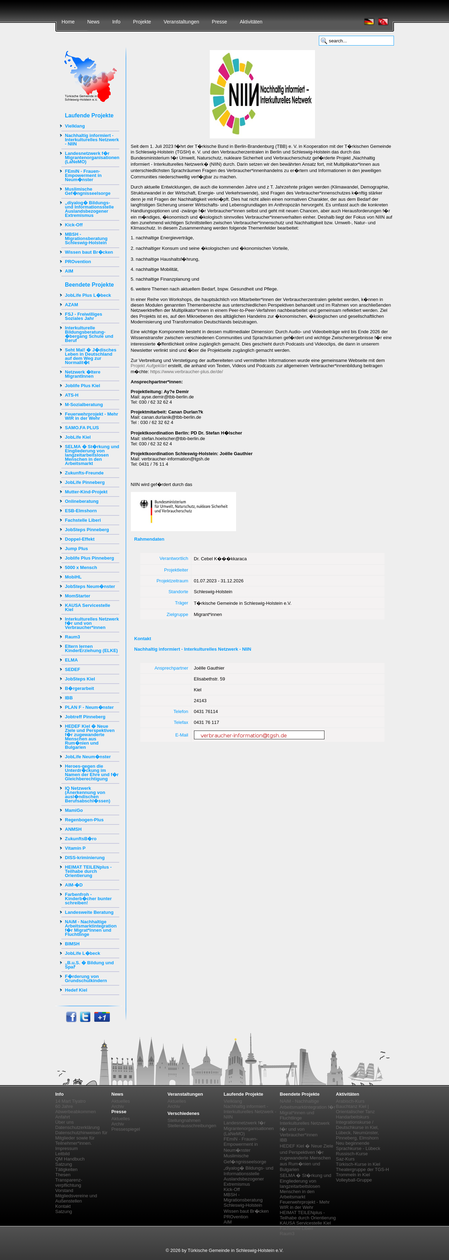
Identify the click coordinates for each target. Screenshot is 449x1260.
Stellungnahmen (184, 1120)
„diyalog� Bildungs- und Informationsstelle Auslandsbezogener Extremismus (89, 209)
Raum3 (72, 636)
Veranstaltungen (181, 22)
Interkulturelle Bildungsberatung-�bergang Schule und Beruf (89, 334)
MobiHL (73, 577)
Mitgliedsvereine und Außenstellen (76, 1198)
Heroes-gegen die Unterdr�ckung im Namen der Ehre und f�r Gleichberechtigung (92, 772)
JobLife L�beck (82, 953)
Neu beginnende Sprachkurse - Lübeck (358, 1146)
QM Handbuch (70, 1159)
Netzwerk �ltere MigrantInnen (82, 374)
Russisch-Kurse (352, 1153)
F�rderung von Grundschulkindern (86, 978)
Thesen (63, 1174)
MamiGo (74, 810)
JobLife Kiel (78, 437)
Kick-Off (74, 224)
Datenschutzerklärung (77, 1127)
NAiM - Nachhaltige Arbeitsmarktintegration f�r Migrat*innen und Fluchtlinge (90, 928)
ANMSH (73, 829)
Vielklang (75, 126)
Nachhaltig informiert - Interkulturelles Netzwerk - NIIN (92, 139)
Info (116, 22)
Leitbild (62, 1153)
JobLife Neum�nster (88, 756)
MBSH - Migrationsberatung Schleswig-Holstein (86, 238)
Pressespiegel (126, 1129)
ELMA (71, 660)
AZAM (71, 304)
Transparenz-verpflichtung (68, 1182)
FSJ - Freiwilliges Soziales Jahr (83, 316)
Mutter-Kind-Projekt (86, 491)
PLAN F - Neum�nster (89, 707)
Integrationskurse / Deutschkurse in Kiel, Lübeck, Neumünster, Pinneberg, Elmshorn (357, 1130)
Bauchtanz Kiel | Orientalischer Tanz (355, 1109)
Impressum (66, 1148)
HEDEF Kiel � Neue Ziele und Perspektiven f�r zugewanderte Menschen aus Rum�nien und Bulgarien (90, 737)
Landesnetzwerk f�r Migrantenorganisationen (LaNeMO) (92, 157)
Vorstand (64, 1190)
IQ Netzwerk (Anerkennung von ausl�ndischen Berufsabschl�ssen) (87, 794)
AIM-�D (74, 885)
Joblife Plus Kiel (82, 385)
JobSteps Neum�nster (90, 586)
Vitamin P (75, 848)
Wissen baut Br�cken (89, 252)
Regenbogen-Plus (84, 819)
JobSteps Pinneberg (87, 529)
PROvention (78, 261)
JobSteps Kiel (80, 679)
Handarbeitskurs (352, 1116)
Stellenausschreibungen (192, 1125)
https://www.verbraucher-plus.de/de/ (186, 371)
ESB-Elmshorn (81, 510)
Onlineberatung (82, 501)
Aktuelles (121, 1101)
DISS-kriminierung (85, 857)
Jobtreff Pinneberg (85, 716)
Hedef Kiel (76, 990)
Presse (219, 22)
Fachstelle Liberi (83, 520)
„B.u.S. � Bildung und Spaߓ (89, 965)
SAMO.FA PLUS (82, 427)
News (93, 22)
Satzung (63, 1164)
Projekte (142, 22)
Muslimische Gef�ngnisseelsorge (87, 191)
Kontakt (63, 1206)
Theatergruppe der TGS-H (362, 1169)
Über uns (64, 1122)
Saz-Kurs (345, 1159)
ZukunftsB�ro (80, 838)
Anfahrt (62, 1116)
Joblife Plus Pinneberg (89, 558)
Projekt (149, 365)
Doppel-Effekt (80, 539)
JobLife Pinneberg (85, 482)
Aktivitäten (251, 22)
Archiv (118, 1106)
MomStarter (77, 595)
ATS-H (72, 395)
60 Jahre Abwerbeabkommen (75, 1109)
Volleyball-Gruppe (354, 1180)
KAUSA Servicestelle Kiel (87, 607)
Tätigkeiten (66, 1169)
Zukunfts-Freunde (84, 472)
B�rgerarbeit (79, 688)
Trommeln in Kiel (353, 1174)
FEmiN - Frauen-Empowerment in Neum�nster (83, 175)
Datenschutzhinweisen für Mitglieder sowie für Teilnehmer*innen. (81, 1138)
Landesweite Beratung (89, 912)
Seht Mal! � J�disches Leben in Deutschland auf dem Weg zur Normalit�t (90, 356)
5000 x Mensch (81, 567)
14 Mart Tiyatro (70, 1101)
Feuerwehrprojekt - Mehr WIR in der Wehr (91, 416)
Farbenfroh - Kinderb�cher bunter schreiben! (88, 898)
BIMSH (72, 943)
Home (68, 22)
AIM (69, 271)
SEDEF (72, 669)
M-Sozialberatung (84, 404)
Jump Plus (76, 548)
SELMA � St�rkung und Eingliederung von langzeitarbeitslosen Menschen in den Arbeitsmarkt (92, 455)
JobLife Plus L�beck (88, 295)
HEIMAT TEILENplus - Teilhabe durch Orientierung (88, 871)
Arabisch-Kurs (350, 1101)
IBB (69, 697)
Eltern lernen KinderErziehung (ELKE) (91, 648)
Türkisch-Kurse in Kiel (358, 1164)
